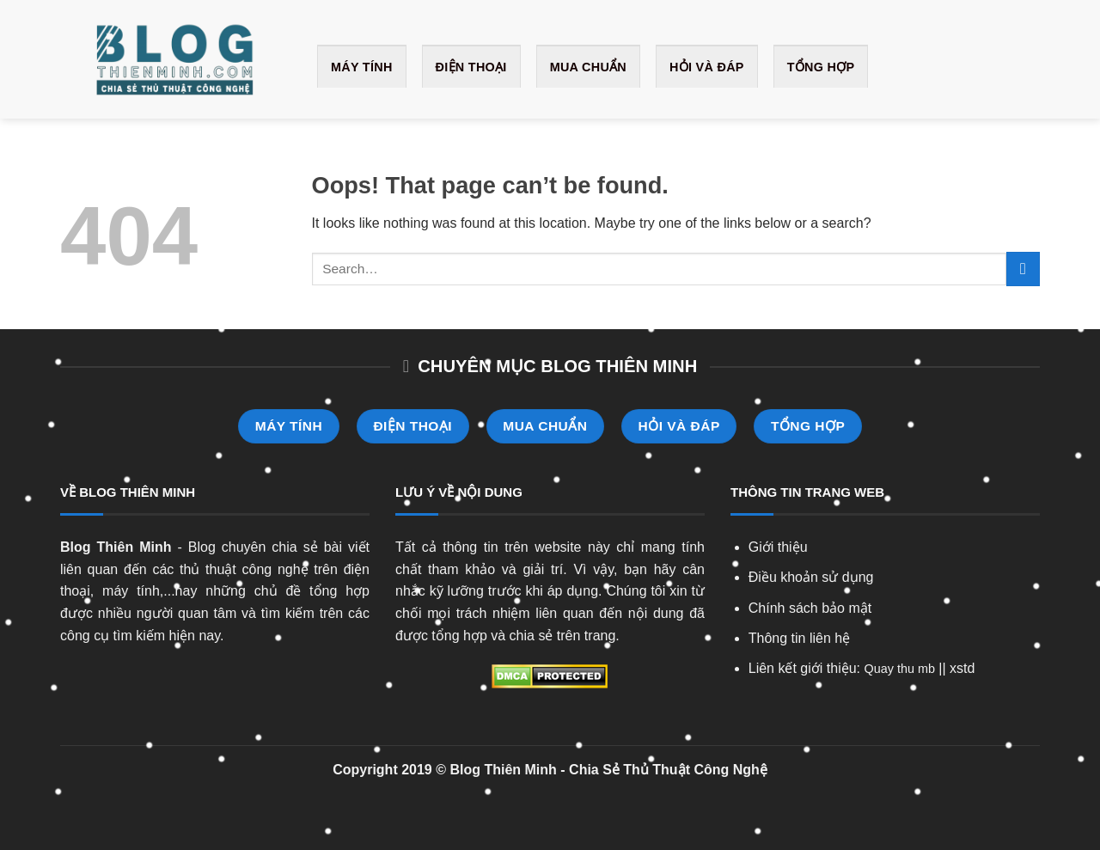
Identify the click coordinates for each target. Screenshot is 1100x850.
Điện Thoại (471, 67)
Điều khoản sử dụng (811, 577)
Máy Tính (362, 67)
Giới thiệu (778, 547)
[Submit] (1023, 268)
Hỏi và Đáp (706, 67)
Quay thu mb (900, 669)
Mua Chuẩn (588, 67)
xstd (962, 668)
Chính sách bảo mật (810, 608)
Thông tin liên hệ (799, 638)
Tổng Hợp (821, 67)
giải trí (542, 569)
